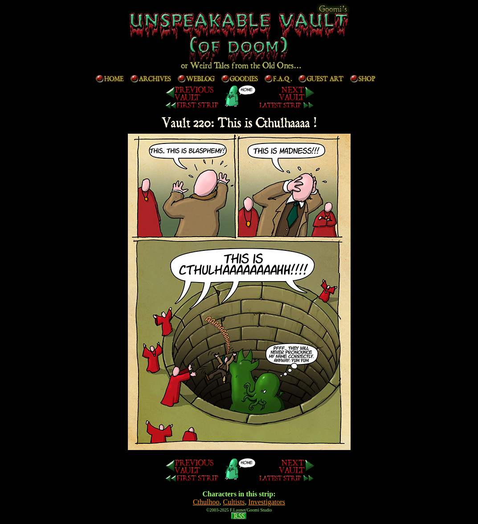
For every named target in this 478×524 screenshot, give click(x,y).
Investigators (266, 502)
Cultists (234, 502)
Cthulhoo (206, 502)
